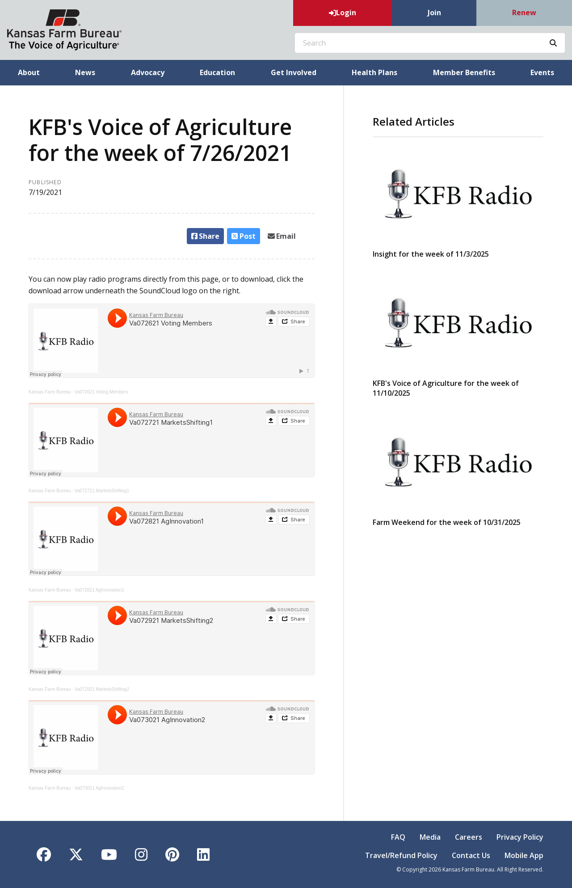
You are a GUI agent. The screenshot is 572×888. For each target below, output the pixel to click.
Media (430, 837)
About (29, 72)
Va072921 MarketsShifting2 (102, 689)
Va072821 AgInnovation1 (99, 590)
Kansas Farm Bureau (50, 391)
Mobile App (524, 855)
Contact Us (471, 855)
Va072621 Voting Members (101, 391)
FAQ (398, 837)
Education (217, 72)
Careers (468, 837)
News (85, 72)
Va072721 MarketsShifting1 (102, 490)
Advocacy (147, 72)
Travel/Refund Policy (401, 855)
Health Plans (374, 72)
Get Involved (293, 72)
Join (434, 12)
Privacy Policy (519, 837)
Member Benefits (464, 72)
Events (542, 72)
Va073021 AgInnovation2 (99, 788)
